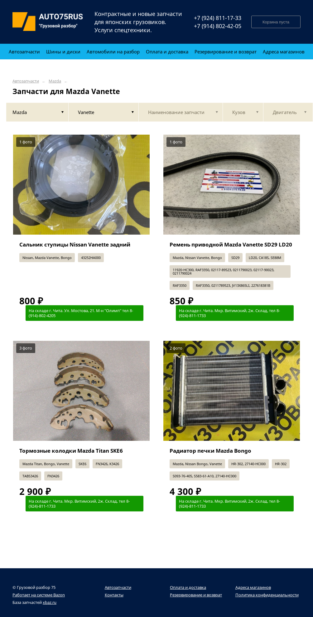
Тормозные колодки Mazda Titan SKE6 (71, 450)
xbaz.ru (49, 602)
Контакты (114, 595)
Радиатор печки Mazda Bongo (210, 450)
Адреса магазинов (253, 587)
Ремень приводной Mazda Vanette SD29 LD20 (231, 244)
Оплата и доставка (188, 587)
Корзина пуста (275, 22)
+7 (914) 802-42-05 (217, 26)
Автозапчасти (25, 81)
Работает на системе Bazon (38, 595)
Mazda (55, 81)
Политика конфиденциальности (267, 595)
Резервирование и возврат (196, 595)
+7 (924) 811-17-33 (217, 18)
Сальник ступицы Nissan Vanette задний (74, 244)
